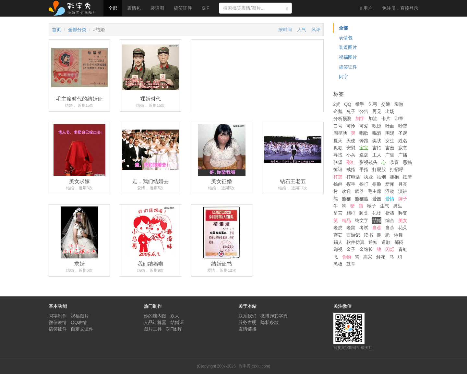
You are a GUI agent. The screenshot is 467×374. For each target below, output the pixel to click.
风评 (315, 29)
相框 (350, 213)
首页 (56, 29)
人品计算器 (155, 322)
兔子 (350, 111)
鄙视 (337, 249)
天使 (350, 140)
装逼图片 (348, 47)
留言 (337, 213)
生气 (384, 205)
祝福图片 (348, 57)
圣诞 (402, 133)
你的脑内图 (155, 315)
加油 (372, 118)
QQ (347, 104)
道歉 (385, 242)
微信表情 (58, 322)
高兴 (367, 256)
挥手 (350, 184)
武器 (359, 191)
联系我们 (247, 315)
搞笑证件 (183, 8)
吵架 (402, 126)
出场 (389, 111)
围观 (389, 133)
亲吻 (398, 104)
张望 (337, 162)
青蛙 (402, 249)
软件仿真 (355, 242)
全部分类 (77, 29)
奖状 (376, 140)
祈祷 (389, 213)
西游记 (353, 235)
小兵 (350, 154)
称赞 (402, 213)
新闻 (389, 184)
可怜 (350, 126)
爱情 (389, 198)
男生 (397, 205)
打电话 (353, 177)
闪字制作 (58, 315)
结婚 (376, 220)
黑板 (337, 264)
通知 (372, 242)
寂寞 (402, 147)
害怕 (376, 147)
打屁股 (379, 169)
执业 (368, 177)
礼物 (376, 213)
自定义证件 (82, 328)
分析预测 (342, 118)
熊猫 (346, 198)
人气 (301, 29)
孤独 (337, 147)
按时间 (285, 29)
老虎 (337, 227)
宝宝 (363, 147)
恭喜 (394, 162)
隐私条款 (269, 322)
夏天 (337, 140)
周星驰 (340, 133)
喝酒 (376, 133)
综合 (389, 220)
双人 (174, 315)
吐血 (389, 126)
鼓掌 (350, 264)
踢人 (337, 242)
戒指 (350, 169)
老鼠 (350, 227)
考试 (363, 227)
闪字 (343, 76)
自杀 (389, 227)
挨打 (363, 184)
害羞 (389, 147)
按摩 (407, 177)
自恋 (376, 227)
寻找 (337, 154)
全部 (112, 8)
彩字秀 (73, 8)
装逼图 (157, 8)
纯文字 (361, 220)
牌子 (402, 198)
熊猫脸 (361, 198)
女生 (389, 140)
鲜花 (380, 256)
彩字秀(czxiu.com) (254, 366)
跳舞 (398, 235)
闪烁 (389, 249)
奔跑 (363, 140)
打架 (337, 177)
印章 (398, 118)
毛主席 (374, 191)
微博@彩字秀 (274, 315)
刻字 (360, 118)
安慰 (350, 147)
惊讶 (337, 169)
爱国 (376, 198)
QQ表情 (79, 322)
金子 (350, 249)
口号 (337, 126)
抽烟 (381, 177)
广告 (389, 154)
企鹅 (337, 111)
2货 (337, 104)
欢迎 (346, 191)
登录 (400, 8)
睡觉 (363, 213)
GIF (205, 8)
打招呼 (396, 169)
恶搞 (407, 162)
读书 (368, 235)
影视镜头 (368, 162)
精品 (346, 220)
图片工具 (153, 328)
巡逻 (363, 154)
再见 (376, 111)
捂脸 (376, 184)
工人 (376, 154)
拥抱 (394, 177)
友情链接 (247, 328)
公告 (363, 111)
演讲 (402, 191)
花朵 (402, 227)
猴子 (371, 205)
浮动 (389, 191)
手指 (363, 169)
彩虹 (350, 162)
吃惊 (376, 126)
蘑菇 (337, 235)
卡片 (385, 118)
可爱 (363, 126)
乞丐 (372, 104)
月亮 (402, 184)
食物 (346, 256)
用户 (366, 8)
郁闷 (398, 242)
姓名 (402, 140)
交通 (385, 104)
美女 (402, 220)
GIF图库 (174, 328)
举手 (359, 104)
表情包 (134, 8)
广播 (402, 154)
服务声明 (247, 322)
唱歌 (363, 133)
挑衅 (337, 184)
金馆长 (366, 249)
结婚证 (177, 322)
